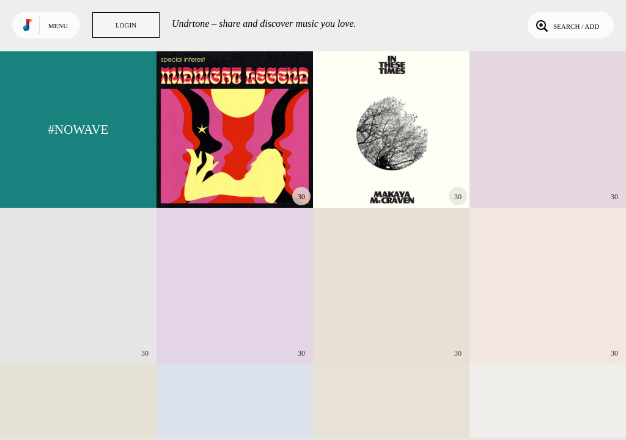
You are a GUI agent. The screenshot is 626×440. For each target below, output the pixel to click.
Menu (58, 25)
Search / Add (566, 25)
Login (126, 25)
